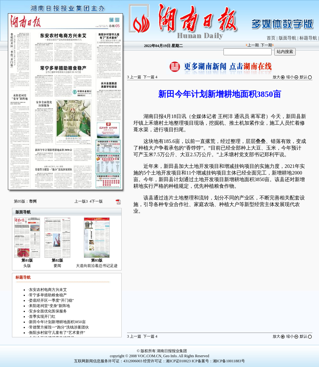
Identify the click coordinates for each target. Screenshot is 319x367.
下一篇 (150, 77)
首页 (271, 38)
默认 (306, 77)
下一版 (96, 201)
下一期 (266, 45)
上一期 (253, 45)
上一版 (81, 201)
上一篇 (134, 77)
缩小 (292, 77)
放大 (279, 77)
